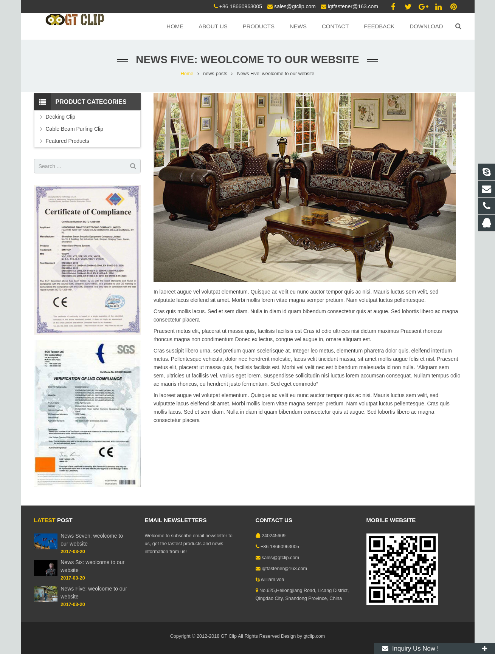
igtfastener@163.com (353, 6)
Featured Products (67, 141)
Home (187, 73)
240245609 (274, 535)
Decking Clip (61, 117)
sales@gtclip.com (295, 6)
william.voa (272, 579)
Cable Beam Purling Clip (75, 129)
